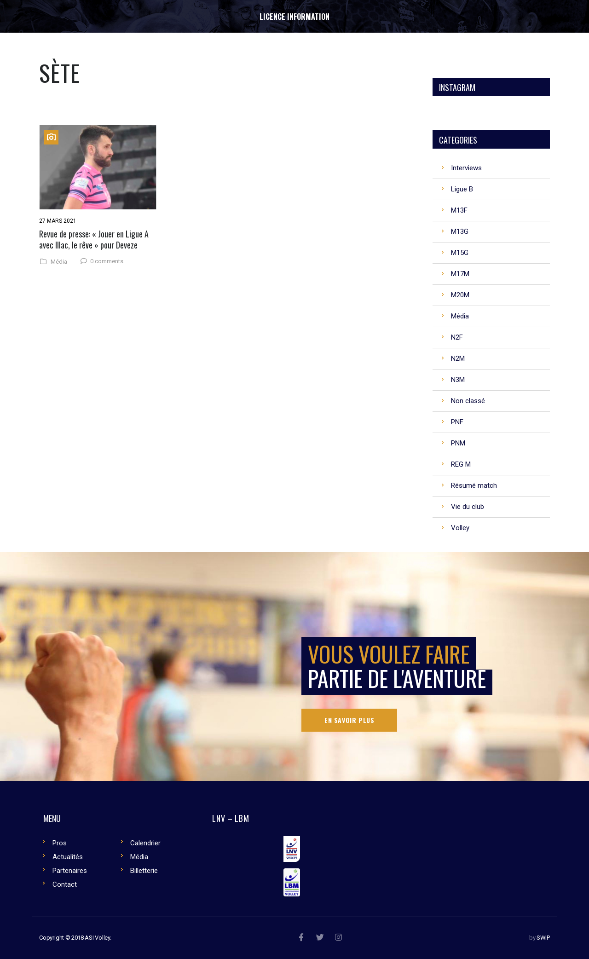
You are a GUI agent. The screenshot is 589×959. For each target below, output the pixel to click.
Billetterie (144, 871)
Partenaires (69, 871)
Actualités (67, 857)
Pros (59, 843)
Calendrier (145, 843)
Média (59, 262)
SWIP (543, 937)
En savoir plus (349, 720)
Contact (64, 884)
